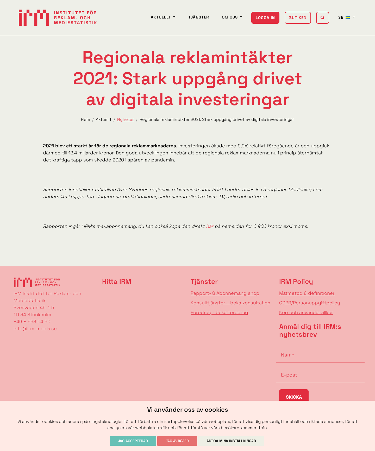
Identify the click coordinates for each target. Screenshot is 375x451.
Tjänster (198, 17)
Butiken (298, 17)
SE (345, 17)
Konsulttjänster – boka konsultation (230, 303)
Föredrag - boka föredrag (219, 312)
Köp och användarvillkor (306, 312)
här (209, 226)
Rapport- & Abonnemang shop (225, 293)
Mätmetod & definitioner (307, 293)
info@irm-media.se (35, 328)
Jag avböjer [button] (177, 441)
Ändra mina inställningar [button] (231, 441)
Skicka (294, 397)
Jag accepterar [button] (133, 441)
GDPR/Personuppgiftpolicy (309, 303)
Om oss (230, 17)
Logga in (265, 17)
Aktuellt (161, 17)
